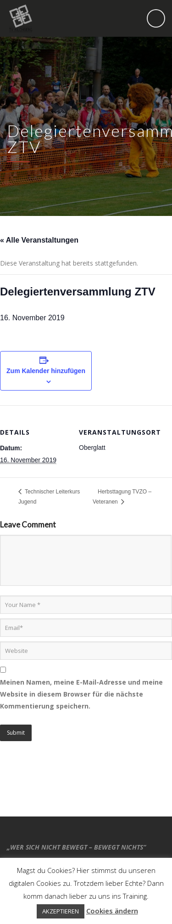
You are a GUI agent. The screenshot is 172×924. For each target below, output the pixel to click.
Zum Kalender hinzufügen (45, 370)
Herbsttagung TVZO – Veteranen (122, 496)
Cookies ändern (112, 910)
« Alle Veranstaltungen (39, 240)
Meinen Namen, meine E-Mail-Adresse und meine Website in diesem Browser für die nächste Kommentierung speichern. (81, 694)
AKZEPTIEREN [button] (60, 911)
